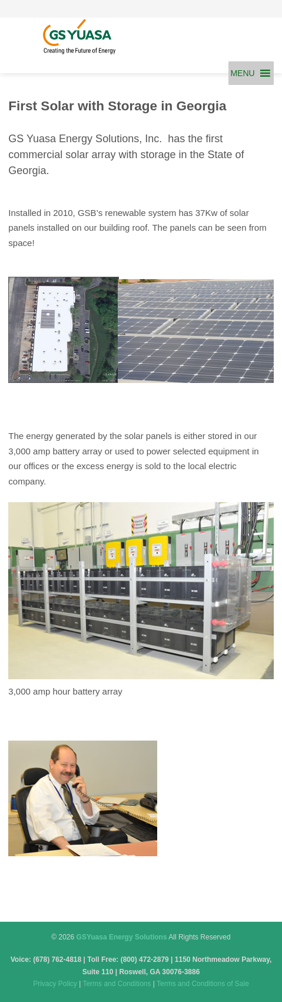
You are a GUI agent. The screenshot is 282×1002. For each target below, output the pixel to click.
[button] (242, 73)
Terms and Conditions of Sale (203, 984)
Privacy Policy (55, 984)
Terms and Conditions (116, 984)
